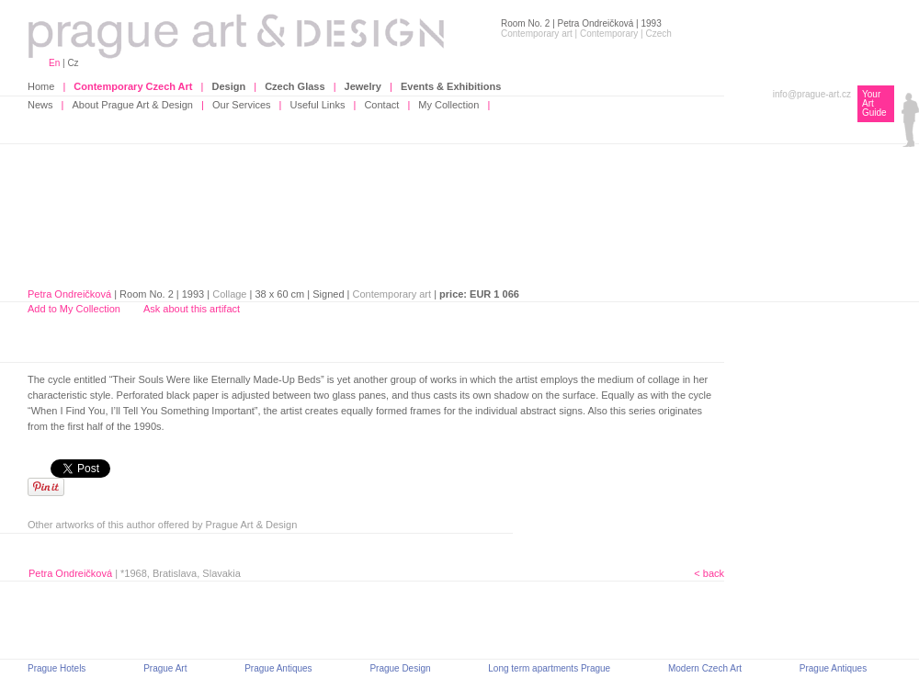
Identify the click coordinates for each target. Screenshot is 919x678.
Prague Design (399, 668)
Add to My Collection (74, 308)
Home (41, 86)
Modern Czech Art (705, 668)
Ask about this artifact (191, 308)
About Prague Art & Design (133, 104)
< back (709, 573)
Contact (381, 104)
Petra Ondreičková (69, 293)
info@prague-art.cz (812, 94)
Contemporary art (392, 293)
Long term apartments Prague (549, 668)
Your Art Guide (874, 103)
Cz (72, 63)
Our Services (241, 104)
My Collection (448, 104)
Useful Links (318, 104)
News (40, 104)
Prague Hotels (56, 668)
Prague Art (165, 668)
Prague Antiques (278, 668)
